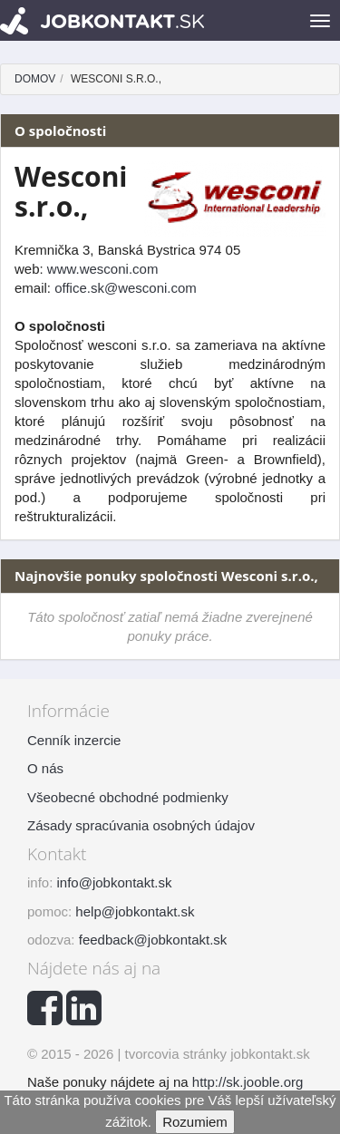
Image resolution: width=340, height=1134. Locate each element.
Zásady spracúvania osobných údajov (141, 825)
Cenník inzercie (74, 740)
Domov (35, 79)
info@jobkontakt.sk (114, 882)
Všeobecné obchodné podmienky (127, 797)
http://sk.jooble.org (248, 1082)
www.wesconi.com (103, 268)
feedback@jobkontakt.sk (153, 939)
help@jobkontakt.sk (134, 911)
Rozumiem (195, 1121)
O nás (45, 768)
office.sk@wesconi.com (125, 288)
